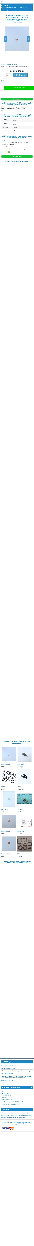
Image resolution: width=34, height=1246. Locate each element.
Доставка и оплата (7, 1073)
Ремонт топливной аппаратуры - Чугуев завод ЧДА (16, 1071)
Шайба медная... (6, 764)
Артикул (14, 22)
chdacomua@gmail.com (12, 1104)
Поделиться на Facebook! (10, 64)
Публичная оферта (7, 1080)
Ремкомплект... (21, 831)
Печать (5, 81)
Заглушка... (20, 809)
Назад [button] (5, 39)
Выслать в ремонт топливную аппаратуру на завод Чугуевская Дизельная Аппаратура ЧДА (16, 1076)
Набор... (19, 853)
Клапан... (19, 786)
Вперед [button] (28, 39)
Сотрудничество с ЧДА (8, 1068)
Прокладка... (4, 809)
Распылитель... (21, 764)
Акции (4, 1083)
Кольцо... (3, 786)
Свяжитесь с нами (7, 1065)
